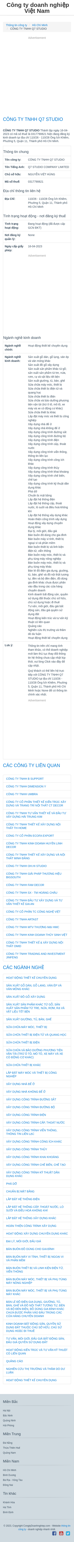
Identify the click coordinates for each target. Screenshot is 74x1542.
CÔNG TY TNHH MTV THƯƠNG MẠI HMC (32, 927)
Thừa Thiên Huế (11, 1447)
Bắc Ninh (8, 1415)
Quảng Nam (9, 1452)
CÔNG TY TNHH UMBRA (22, 794)
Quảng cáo (14, 1361)
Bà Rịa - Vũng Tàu (12, 1480)
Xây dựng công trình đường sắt (31, 1099)
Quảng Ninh (9, 1420)
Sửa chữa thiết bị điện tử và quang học (36, 1034)
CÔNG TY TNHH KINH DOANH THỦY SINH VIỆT (36, 934)
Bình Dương (9, 1475)
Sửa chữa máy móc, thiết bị (26, 1027)
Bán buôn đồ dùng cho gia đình (30, 1249)
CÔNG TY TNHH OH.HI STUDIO (26, 866)
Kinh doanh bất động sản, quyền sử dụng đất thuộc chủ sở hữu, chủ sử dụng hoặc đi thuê (34, 1327)
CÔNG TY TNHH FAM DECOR (25, 885)
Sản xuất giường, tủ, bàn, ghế (29, 1019)
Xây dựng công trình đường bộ (30, 1107)
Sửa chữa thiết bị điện (22, 1042)
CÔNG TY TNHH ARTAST (22, 919)
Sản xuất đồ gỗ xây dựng (25, 996)
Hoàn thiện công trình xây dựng (31, 1225)
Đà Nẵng (7, 1442)
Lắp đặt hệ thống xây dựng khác (31, 1218)
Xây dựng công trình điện (26, 1114)
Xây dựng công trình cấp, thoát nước (35, 1122)
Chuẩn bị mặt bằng (20, 1191)
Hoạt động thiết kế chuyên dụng (31, 977)
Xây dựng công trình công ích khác (34, 1141)
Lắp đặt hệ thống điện (22, 1199)
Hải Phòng (8, 1425)
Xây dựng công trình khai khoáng (32, 1157)
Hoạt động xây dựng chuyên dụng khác (37, 1233)
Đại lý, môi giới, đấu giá (23, 1241)
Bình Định (8, 1512)
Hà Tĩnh (7, 1507)
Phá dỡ (11, 1183)
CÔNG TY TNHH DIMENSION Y (26, 786)
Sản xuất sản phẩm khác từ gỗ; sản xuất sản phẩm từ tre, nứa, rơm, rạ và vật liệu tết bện (35, 1008)
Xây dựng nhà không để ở (25, 1091)
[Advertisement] (37, 77)
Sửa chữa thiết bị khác (23, 1065)
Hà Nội (6, 1410)
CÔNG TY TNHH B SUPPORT (25, 778)
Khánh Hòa (9, 1502)
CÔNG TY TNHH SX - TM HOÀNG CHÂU (31, 892)
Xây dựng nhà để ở (20, 1084)
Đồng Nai (8, 1485)
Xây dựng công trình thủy (26, 1149)
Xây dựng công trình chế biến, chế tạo (36, 1164)
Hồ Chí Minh (9, 1470)
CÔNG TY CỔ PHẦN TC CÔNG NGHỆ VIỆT (33, 911)
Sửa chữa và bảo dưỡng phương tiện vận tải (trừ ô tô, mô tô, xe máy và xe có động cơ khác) (34, 1054)
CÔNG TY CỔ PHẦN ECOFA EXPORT (30, 835)
